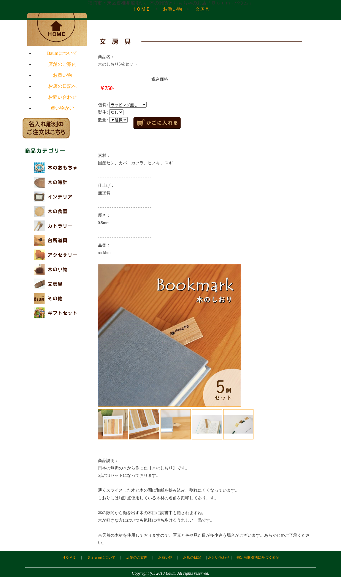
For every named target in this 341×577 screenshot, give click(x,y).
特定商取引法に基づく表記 (258, 557)
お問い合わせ (62, 97)
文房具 (202, 9)
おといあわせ (218, 557)
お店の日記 (192, 557)
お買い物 (172, 9)
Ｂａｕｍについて (101, 557)
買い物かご (62, 108)
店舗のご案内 (62, 64)
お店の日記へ (62, 86)
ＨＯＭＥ (140, 9)
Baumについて (62, 53)
